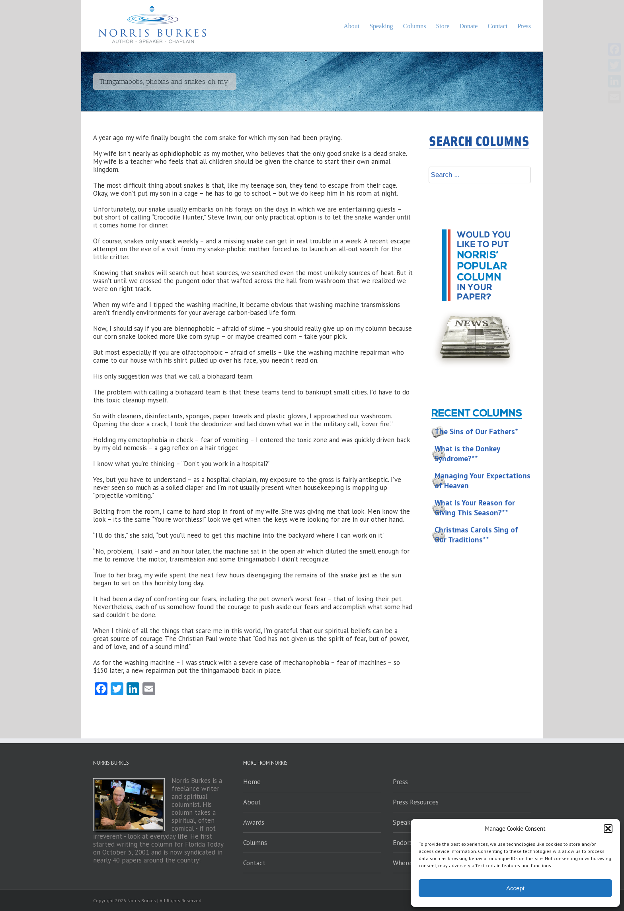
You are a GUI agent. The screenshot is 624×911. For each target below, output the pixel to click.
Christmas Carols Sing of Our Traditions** (476, 534)
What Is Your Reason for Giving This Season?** (475, 507)
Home (252, 781)
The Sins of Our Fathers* (476, 431)
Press (400, 781)
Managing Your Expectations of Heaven (482, 480)
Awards (253, 822)
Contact (254, 863)
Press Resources (416, 802)
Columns (255, 842)
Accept (515, 888)
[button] (608, 829)
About (252, 802)
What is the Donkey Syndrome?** (467, 453)
